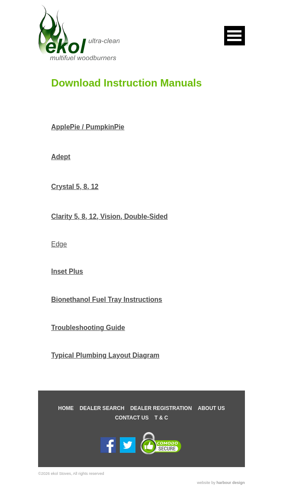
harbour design (230, 482)
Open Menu (234, 35)
